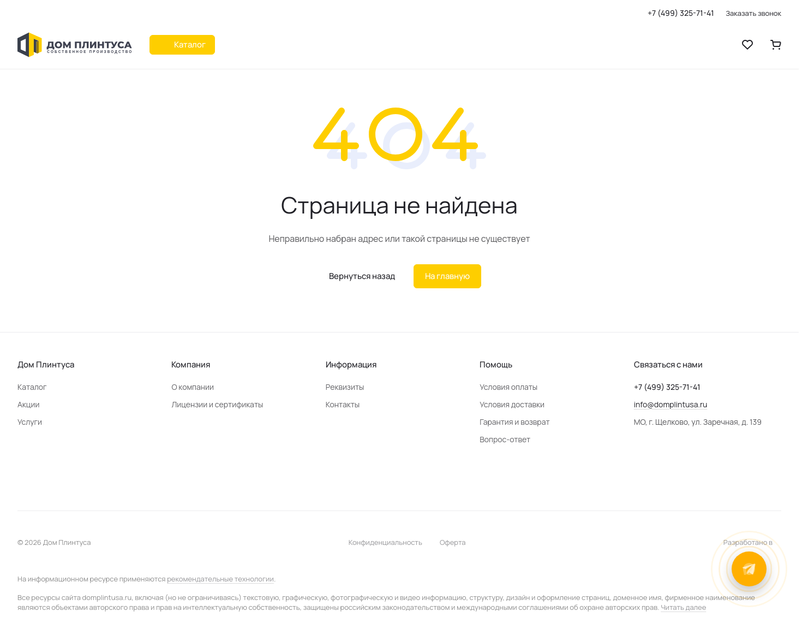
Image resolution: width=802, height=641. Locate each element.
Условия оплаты (508, 387)
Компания (190, 364)
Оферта (453, 542)
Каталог (32, 387)
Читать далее (683, 607)
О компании (192, 387)
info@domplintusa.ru (671, 404)
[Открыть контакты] (749, 568)
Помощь (496, 364)
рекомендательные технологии (220, 579)
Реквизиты (345, 387)
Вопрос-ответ (505, 439)
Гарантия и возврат (514, 422)
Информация (351, 364)
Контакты (343, 404)
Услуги (29, 422)
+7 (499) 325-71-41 (681, 13)
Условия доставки (512, 404)
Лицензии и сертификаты (217, 404)
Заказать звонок (753, 13)
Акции (28, 404)
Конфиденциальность (385, 542)
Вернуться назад (362, 276)
